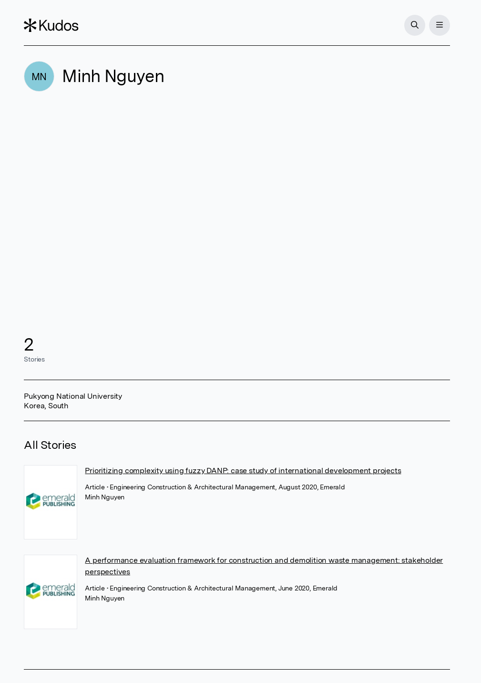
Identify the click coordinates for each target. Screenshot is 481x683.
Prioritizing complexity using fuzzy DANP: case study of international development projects (243, 470)
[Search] (414, 25)
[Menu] (439, 25)
